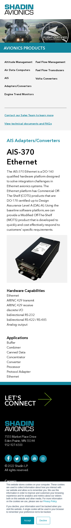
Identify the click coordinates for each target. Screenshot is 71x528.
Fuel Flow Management (50, 62)
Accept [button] (27, 520)
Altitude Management (18, 62)
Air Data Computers (17, 70)
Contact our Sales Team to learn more (28, 115)
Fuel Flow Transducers (50, 70)
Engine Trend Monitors (19, 94)
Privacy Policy (49, 501)
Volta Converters (46, 78)
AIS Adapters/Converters (17, 82)
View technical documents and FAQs (28, 124)
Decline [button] (43, 520)
